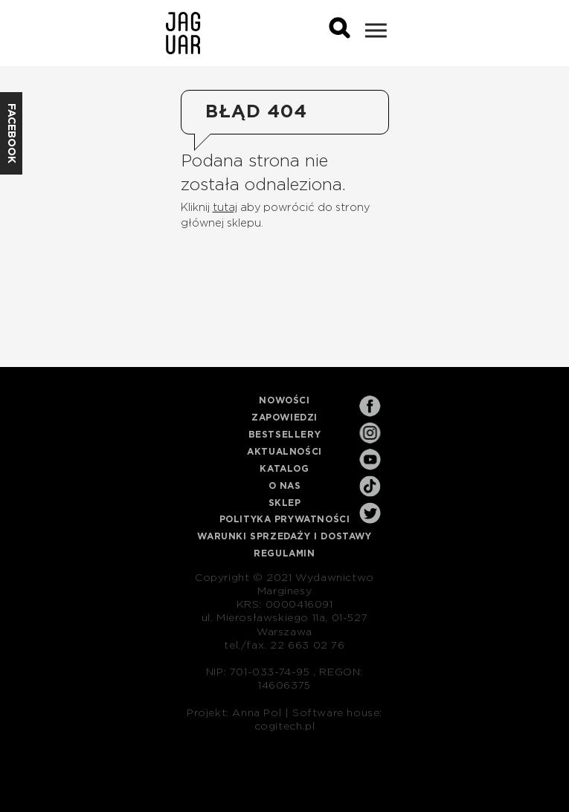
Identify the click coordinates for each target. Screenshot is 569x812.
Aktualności (284, 451)
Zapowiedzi (284, 417)
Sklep (285, 502)
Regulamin (284, 553)
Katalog (284, 468)
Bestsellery (284, 434)
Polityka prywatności (284, 519)
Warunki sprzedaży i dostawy (284, 536)
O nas (285, 485)
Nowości (284, 400)
